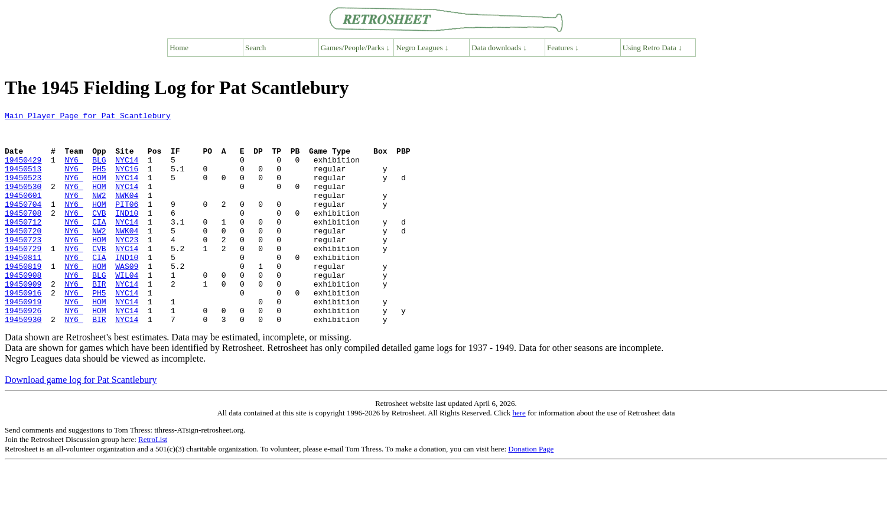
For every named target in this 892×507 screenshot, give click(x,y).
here (518, 455)
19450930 (23, 361)
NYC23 (126, 266)
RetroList (152, 481)
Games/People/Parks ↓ (355, 47)
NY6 (73, 170)
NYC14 (126, 170)
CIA (99, 244)
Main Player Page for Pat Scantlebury (88, 117)
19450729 (23, 276)
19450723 (23, 266)
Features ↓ (563, 47)
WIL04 (126, 308)
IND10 (126, 234)
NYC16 (126, 181)
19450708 (23, 234)
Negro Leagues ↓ (422, 47)
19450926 (23, 351)
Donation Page (531, 491)
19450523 (23, 191)
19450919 (23, 340)
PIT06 (126, 223)
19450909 (23, 319)
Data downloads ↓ (499, 47)
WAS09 (126, 297)
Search (255, 47)
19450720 (23, 255)
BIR (99, 319)
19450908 (23, 308)
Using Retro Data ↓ (652, 47)
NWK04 (126, 212)
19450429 (23, 170)
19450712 (23, 244)
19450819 (23, 297)
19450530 (23, 202)
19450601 (23, 212)
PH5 (99, 181)
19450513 (23, 181)
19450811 (23, 287)
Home (179, 47)
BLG (99, 170)
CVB (99, 234)
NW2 (99, 212)
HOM (99, 191)
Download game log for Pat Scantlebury (81, 422)
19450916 (23, 329)
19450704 (23, 223)
